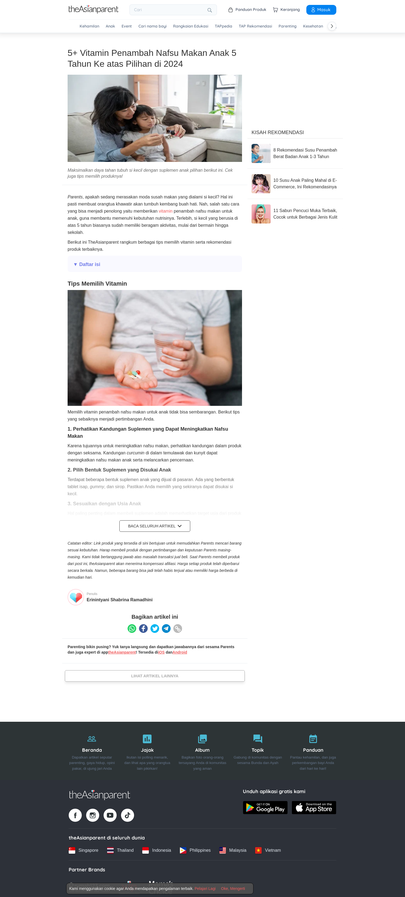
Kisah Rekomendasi (278, 130)
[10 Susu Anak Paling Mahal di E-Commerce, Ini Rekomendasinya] (295, 181)
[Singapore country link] (83, 848)
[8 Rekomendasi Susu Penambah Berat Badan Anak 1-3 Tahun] (295, 151)
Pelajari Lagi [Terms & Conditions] (205, 888)
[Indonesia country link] (156, 848)
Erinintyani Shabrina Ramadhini (120, 598)
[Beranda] (92, 749)
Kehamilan (89, 26)
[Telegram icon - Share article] (166, 627)
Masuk (320, 9)
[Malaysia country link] (232, 848)
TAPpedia (223, 26)
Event (127, 26)
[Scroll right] (332, 26)
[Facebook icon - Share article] (143, 627)
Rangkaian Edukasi (190, 26)
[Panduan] (313, 749)
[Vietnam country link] (268, 848)
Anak (110, 26)
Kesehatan (313, 26)
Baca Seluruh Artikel (155, 524)
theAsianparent (122, 650)
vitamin (166, 209)
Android (180, 650)
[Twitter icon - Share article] (154, 627)
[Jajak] (147, 749)
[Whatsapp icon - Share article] (132, 627)
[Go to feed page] (94, 12)
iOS (161, 650)
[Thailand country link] (120, 848)
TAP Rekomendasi (255, 26)
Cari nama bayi (152, 26)
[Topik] (257, 749)
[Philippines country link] (195, 848)
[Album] (202, 749)
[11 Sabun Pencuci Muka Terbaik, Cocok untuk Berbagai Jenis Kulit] (295, 212)
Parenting (288, 26)
